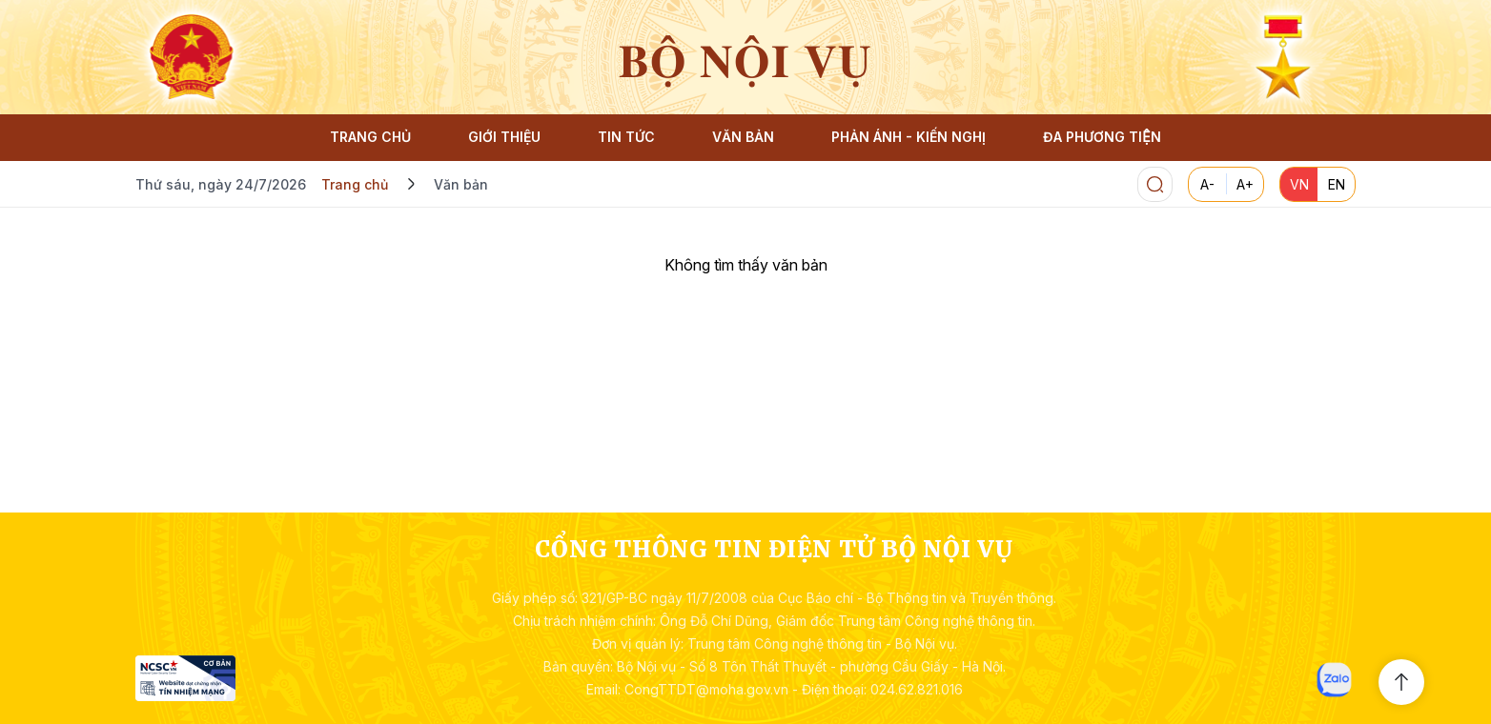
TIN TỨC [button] (626, 137)
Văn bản (461, 184)
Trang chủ (354, 184)
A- (1207, 184)
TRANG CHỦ (370, 137)
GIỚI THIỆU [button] (504, 137)
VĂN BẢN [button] (743, 137)
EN (1336, 184)
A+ (1245, 184)
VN (1299, 184)
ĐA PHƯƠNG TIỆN (1101, 137)
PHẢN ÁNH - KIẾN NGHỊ (908, 137)
